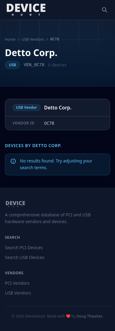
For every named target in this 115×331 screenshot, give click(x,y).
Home (10, 39)
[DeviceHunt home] (26, 9)
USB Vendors (33, 39)
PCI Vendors (17, 283)
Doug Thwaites (89, 316)
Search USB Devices (24, 257)
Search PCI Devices (24, 247)
